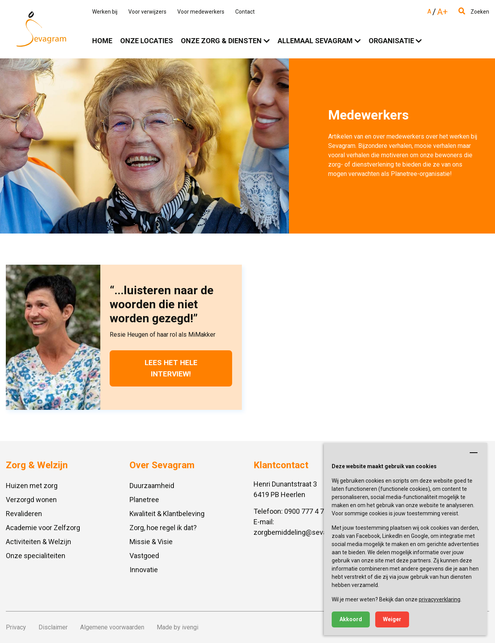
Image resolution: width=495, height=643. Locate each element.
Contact (245, 12)
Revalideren (24, 513)
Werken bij (104, 12)
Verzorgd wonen (31, 499)
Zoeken (473, 12)
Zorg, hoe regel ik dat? (163, 528)
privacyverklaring (439, 599)
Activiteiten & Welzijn (38, 542)
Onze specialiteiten (35, 556)
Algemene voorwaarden (112, 627)
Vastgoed (144, 556)
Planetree (144, 499)
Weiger (392, 619)
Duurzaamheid (151, 485)
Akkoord (350, 619)
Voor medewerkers (200, 12)
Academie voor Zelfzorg (43, 528)
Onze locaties (146, 41)
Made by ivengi (177, 627)
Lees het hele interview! (171, 368)
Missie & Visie (151, 542)
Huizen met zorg (32, 485)
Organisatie (391, 41)
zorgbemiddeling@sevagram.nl (302, 532)
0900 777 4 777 (308, 511)
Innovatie (143, 570)
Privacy (16, 627)
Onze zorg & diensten (221, 41)
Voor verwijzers (147, 12)
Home (102, 41)
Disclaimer (53, 627)
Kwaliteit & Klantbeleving (167, 513)
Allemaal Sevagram (315, 41)
